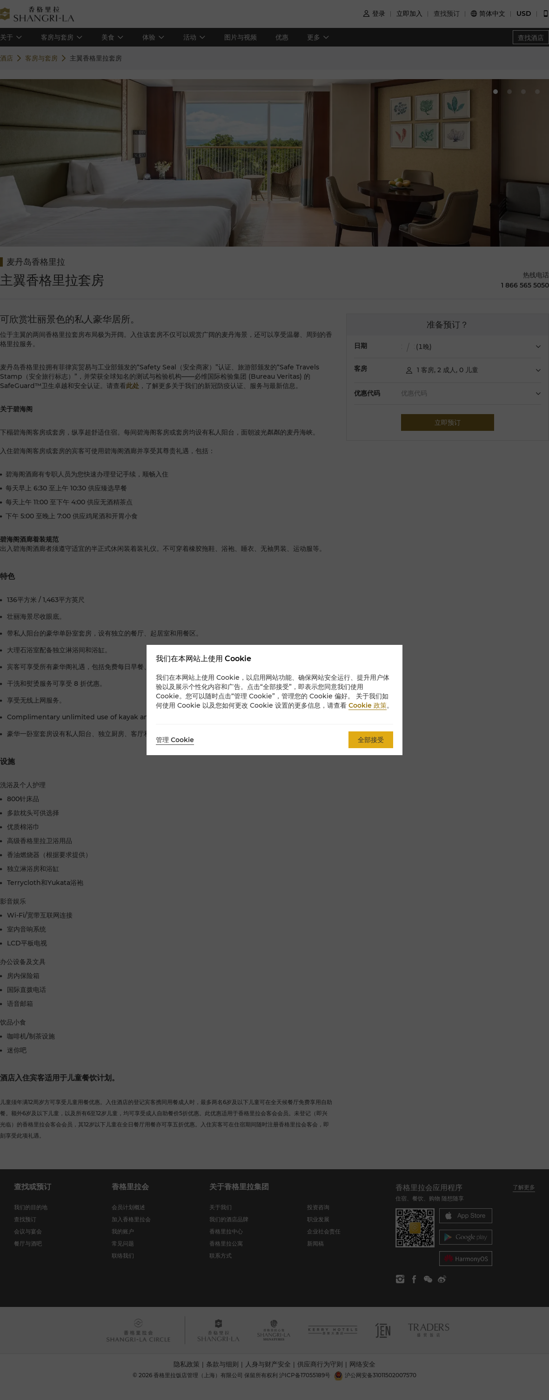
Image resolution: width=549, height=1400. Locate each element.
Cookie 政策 (367, 705)
